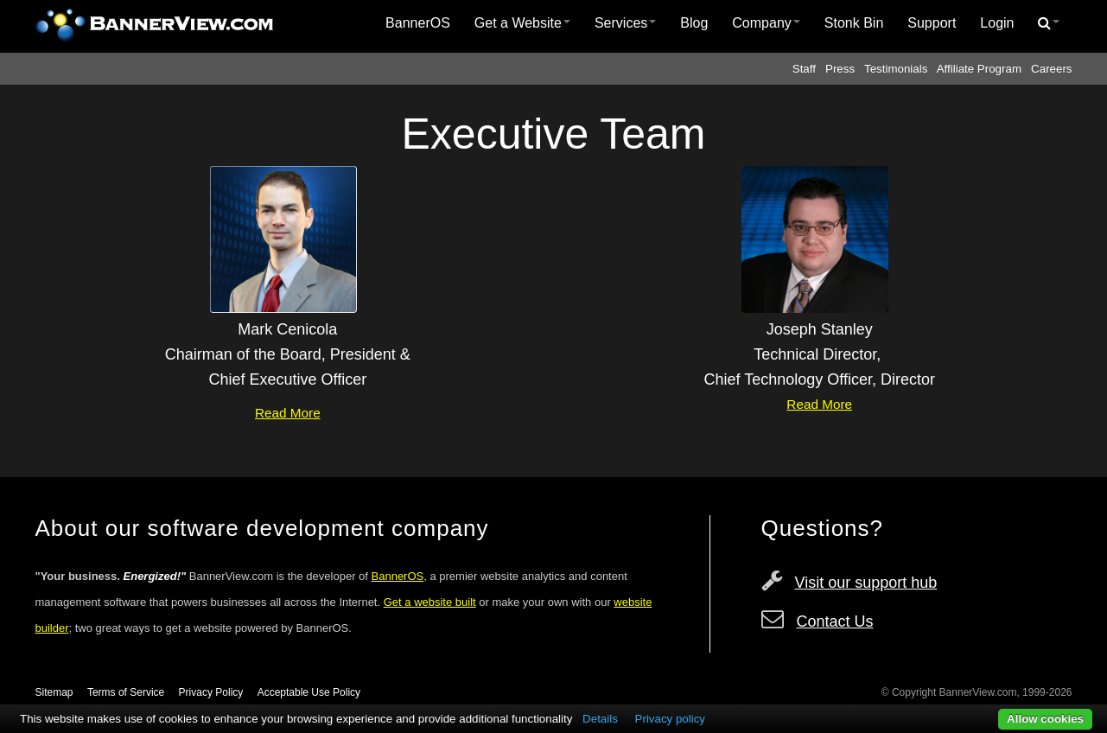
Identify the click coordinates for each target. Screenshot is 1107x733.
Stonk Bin (853, 23)
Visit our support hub (866, 582)
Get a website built (430, 602)
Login (997, 23)
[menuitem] (417, 23)
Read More (288, 412)
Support (931, 23)
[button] (1049, 23)
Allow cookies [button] (1045, 718)
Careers (1051, 68)
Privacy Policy (211, 692)
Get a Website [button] (522, 23)
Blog (694, 23)
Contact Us (835, 621)
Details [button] (600, 718)
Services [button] (625, 23)
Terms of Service (125, 692)
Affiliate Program (979, 68)
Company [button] (765, 23)
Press (840, 68)
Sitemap (54, 692)
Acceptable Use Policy (309, 692)
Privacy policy (670, 718)
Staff (804, 68)
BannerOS (417, 23)
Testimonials (895, 68)
